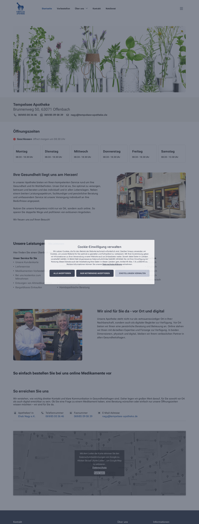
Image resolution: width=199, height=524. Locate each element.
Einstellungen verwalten (132, 273)
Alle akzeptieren (62, 273)
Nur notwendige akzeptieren (95, 273)
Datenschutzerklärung (112, 264)
